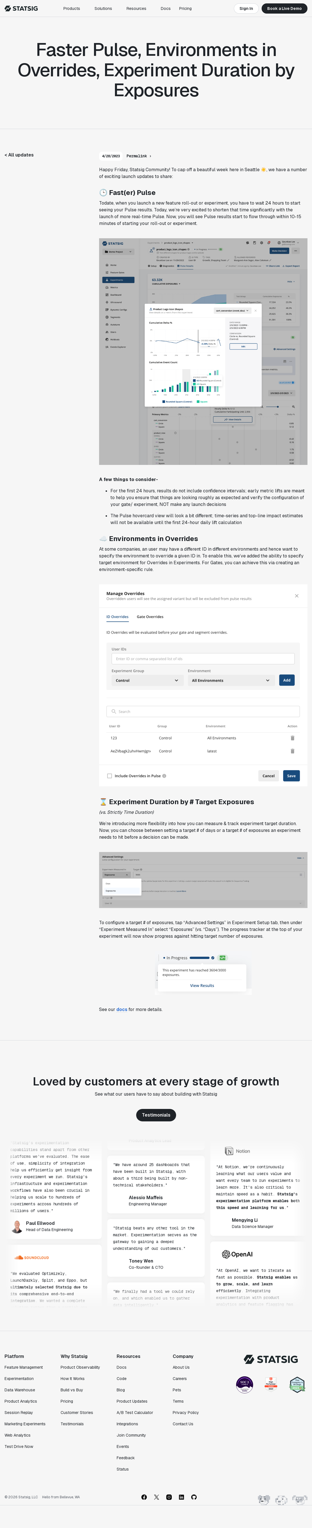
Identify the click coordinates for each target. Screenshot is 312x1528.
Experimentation (19, 1378)
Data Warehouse (20, 1389)
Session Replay (19, 1412)
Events (123, 1446)
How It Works (73, 1378)
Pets (177, 1389)
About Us (181, 1367)
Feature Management (24, 1367)
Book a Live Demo (284, 8)
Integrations (127, 1423)
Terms (178, 1401)
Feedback (126, 1457)
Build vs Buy (72, 1389)
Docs (166, 8)
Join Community (131, 1435)
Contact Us (183, 1423)
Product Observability (80, 1367)
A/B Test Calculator (135, 1412)
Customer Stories (77, 1412)
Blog (121, 1389)
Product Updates (132, 1401)
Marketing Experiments (25, 1423)
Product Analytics (21, 1401)
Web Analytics (18, 1435)
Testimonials (156, 1115)
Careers (180, 1378)
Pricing (185, 8)
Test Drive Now (19, 1446)
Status (123, 1469)
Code (122, 1378)
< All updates (19, 155)
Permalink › (139, 155)
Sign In (246, 8)
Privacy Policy (186, 1412)
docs (121, 1009)
